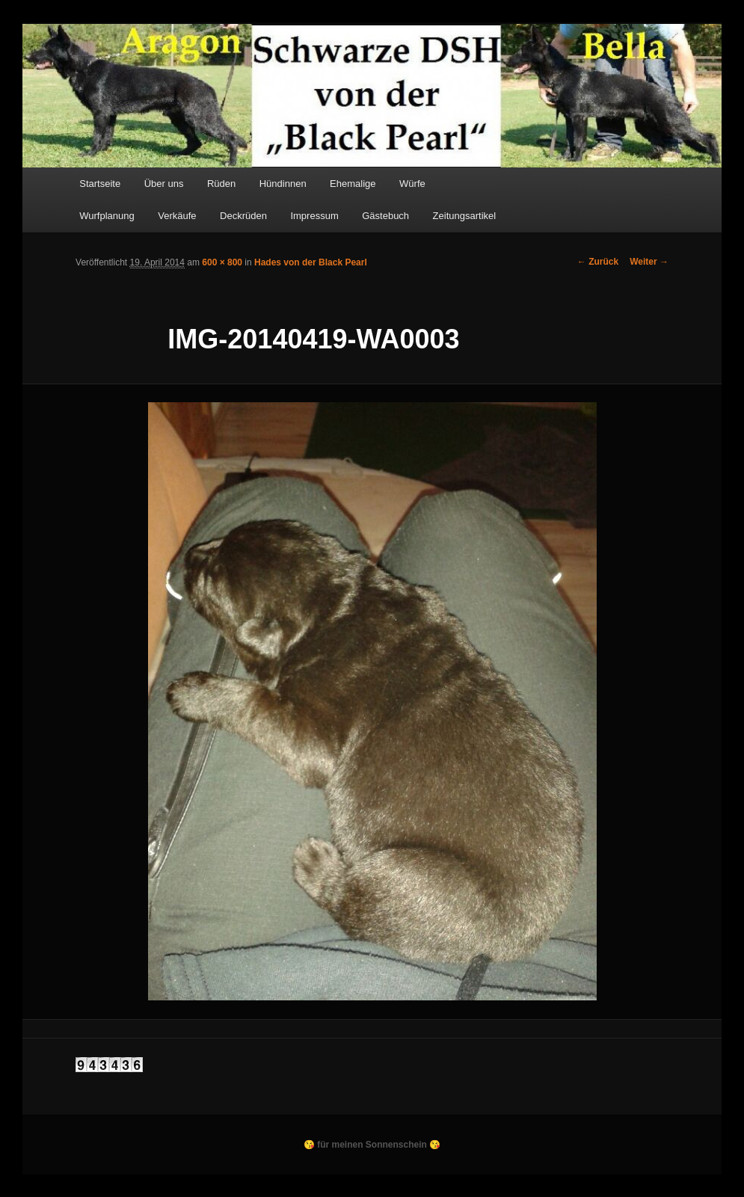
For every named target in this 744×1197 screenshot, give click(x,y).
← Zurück (597, 261)
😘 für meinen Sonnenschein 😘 (372, 1144)
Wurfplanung (106, 215)
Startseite (99, 183)
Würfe (412, 183)
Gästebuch (385, 215)
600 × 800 (222, 262)
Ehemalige (352, 183)
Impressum (314, 215)
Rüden (221, 183)
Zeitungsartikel (464, 215)
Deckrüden (243, 215)
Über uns (164, 183)
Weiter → (649, 261)
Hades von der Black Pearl (310, 262)
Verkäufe (177, 215)
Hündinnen (283, 183)
